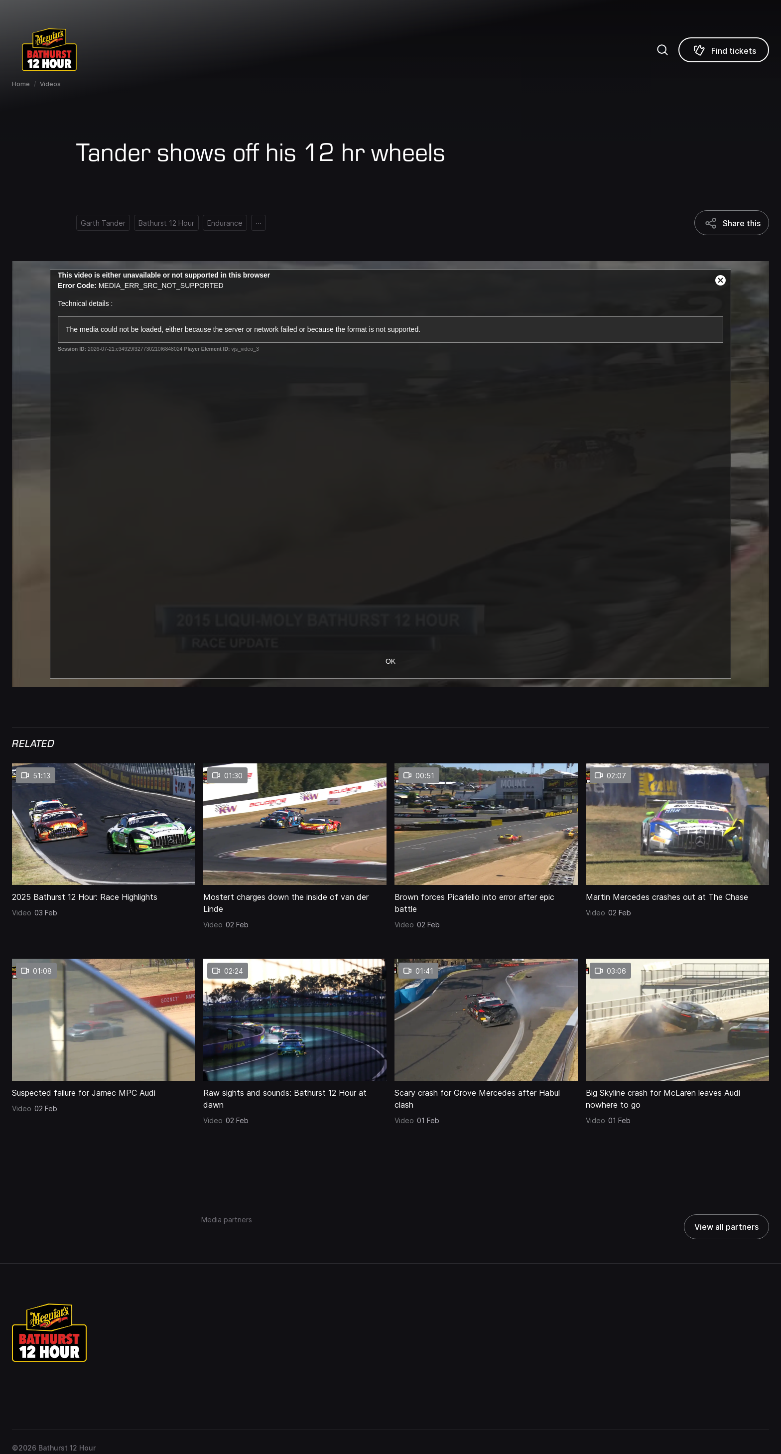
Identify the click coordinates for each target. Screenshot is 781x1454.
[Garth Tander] (103, 223)
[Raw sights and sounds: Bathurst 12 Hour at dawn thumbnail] (295, 1019)
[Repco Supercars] (62, 49)
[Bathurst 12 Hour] (166, 223)
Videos (50, 84)
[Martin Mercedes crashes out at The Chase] (677, 894)
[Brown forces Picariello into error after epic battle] (486, 900)
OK (390, 661)
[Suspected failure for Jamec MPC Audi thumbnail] (103, 1019)
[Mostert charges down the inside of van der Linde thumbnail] (295, 824)
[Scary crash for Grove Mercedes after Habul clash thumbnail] (486, 1019)
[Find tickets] (723, 49)
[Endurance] (225, 223)
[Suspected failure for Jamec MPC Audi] (103, 1090)
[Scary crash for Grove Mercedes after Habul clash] (486, 1096)
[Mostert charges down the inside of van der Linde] (295, 900)
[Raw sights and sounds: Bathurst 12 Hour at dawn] (295, 1096)
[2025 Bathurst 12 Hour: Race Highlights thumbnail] (103, 824)
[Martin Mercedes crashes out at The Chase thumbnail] (677, 824)
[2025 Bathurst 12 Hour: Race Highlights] (103, 894)
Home (21, 84)
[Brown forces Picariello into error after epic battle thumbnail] (486, 824)
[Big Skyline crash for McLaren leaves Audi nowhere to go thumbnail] (677, 1019)
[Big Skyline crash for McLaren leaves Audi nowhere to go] (677, 1096)
